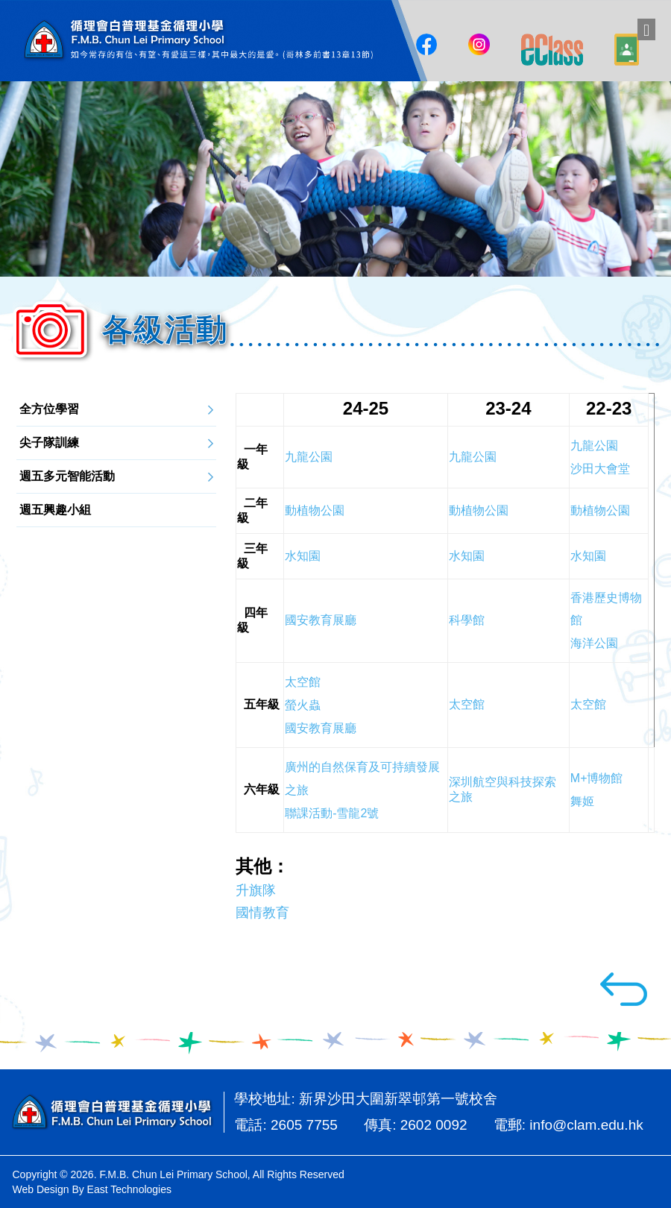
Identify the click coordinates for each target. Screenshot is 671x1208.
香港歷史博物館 (606, 609)
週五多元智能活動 (66, 476)
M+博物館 (596, 779)
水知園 (467, 556)
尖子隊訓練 (48, 442)
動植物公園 (478, 511)
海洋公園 (594, 644)
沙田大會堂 (600, 469)
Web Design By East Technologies (92, 1189)
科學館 (467, 620)
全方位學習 (48, 409)
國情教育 (262, 913)
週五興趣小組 (54, 509)
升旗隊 (256, 891)
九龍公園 (473, 457)
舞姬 (582, 802)
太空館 (467, 705)
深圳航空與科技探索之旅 (502, 790)
